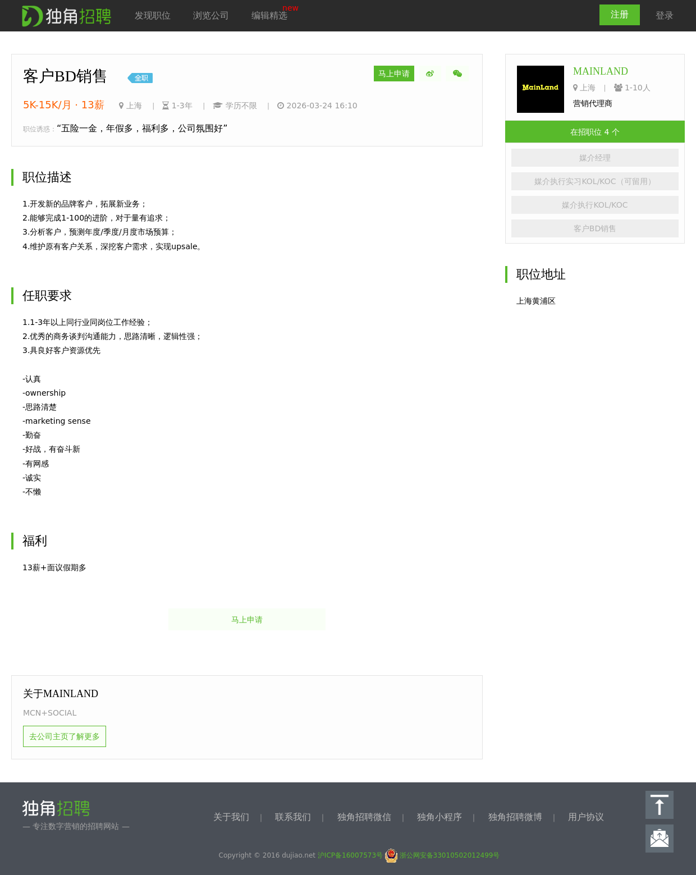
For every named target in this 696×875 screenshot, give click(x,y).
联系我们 (293, 817)
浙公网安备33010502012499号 (442, 855)
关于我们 (231, 817)
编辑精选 (269, 15)
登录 (665, 15)
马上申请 (394, 73)
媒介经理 (595, 157)
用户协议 (586, 817)
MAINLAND (600, 71)
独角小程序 (439, 817)
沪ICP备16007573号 (350, 855)
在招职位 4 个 (595, 131)
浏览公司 (211, 15)
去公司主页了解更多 (64, 736)
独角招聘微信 (364, 817)
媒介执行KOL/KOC (595, 204)
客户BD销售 (595, 228)
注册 (620, 14)
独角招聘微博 (515, 817)
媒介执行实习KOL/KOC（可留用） (594, 181)
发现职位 (153, 15)
